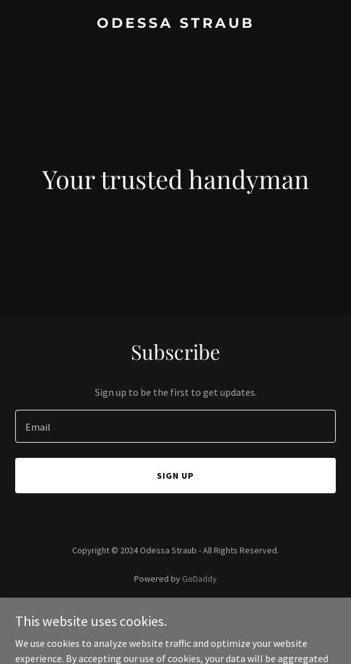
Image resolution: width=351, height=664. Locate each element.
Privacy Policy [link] (176, 614)
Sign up (175, 475)
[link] (175, 24)
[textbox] (175, 426)
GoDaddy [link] (199, 578)
